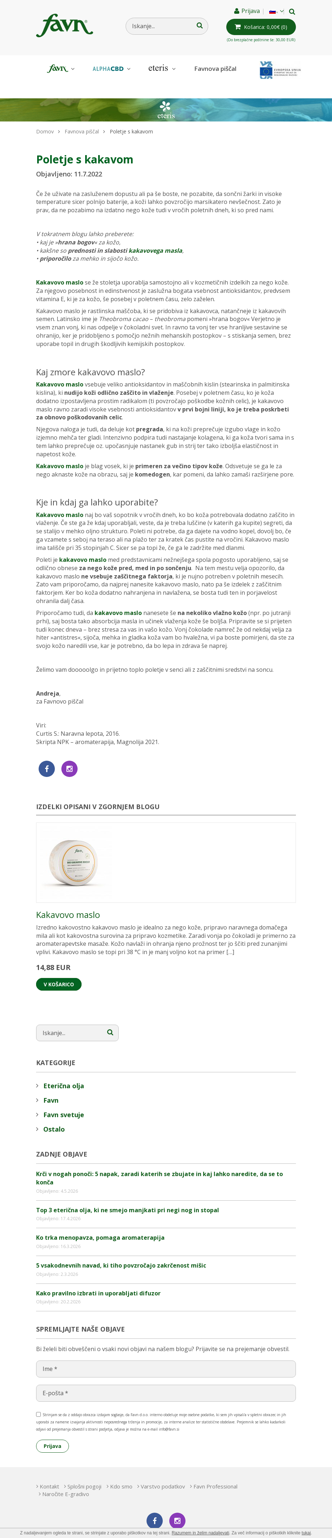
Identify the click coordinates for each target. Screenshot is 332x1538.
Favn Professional (69, 1478)
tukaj (306, 1532)
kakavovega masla (155, 235)
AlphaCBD (110, 68)
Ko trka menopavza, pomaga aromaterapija (100, 1222)
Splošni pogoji (94, 1470)
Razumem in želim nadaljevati (200, 1532)
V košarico (59, 968)
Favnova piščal (215, 68)
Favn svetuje (63, 1098)
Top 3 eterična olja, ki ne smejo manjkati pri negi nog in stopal (127, 1194)
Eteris (161, 68)
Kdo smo (140, 1470)
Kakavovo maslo (59, 266)
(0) (263, 27)
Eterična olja (63, 1069)
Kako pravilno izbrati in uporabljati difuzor (98, 1277)
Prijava (243, 11)
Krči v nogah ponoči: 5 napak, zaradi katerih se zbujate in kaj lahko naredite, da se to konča (159, 1162)
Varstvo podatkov (192, 1470)
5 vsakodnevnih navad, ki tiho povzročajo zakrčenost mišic (121, 1249)
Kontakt (49, 1470)
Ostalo (54, 1113)
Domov (45, 115)
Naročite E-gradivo (132, 1478)
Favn (60, 68)
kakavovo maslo (82, 544)
